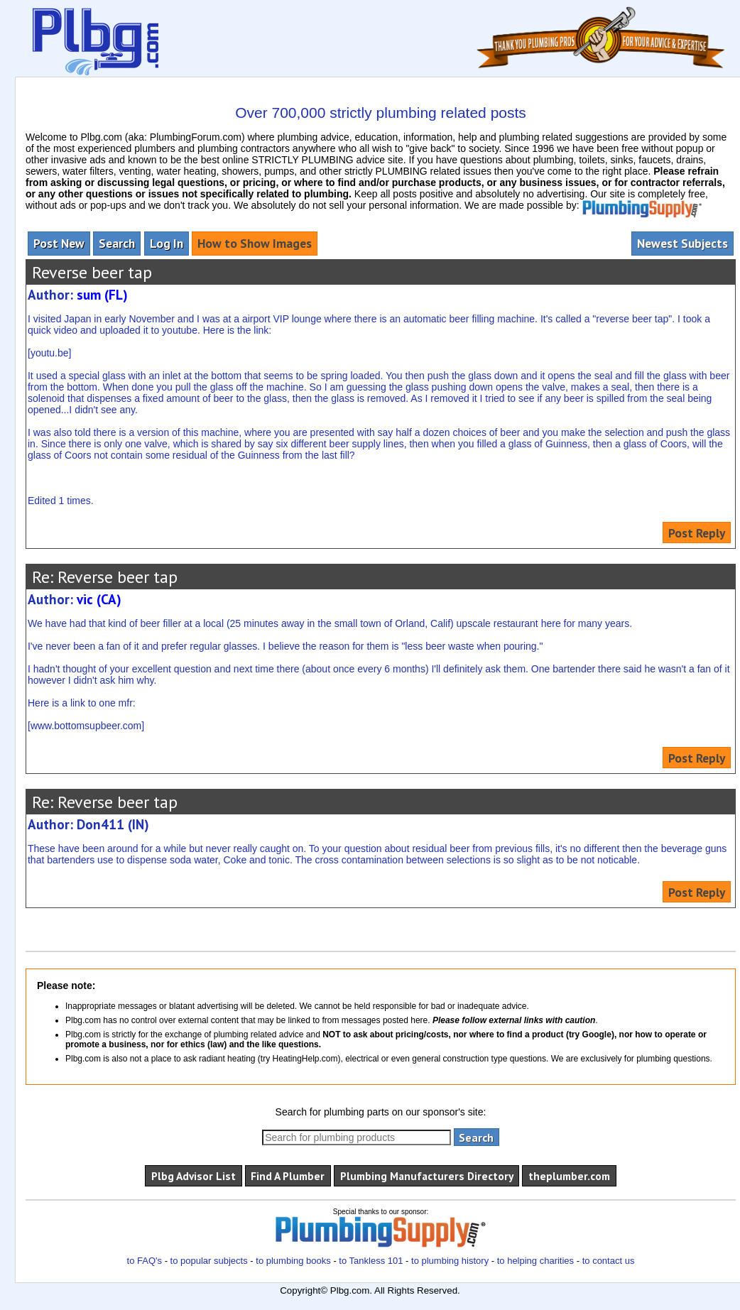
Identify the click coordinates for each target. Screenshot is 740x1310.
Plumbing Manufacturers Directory (426, 1176)
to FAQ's (144, 1260)
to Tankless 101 (371, 1260)
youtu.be (50, 353)
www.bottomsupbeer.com (86, 725)
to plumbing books (293, 1260)
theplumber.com (569, 1176)
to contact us (608, 1260)
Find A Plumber (288, 1176)
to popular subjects (209, 1260)
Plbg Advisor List (193, 1176)
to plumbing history (450, 1260)
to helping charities (535, 1260)
